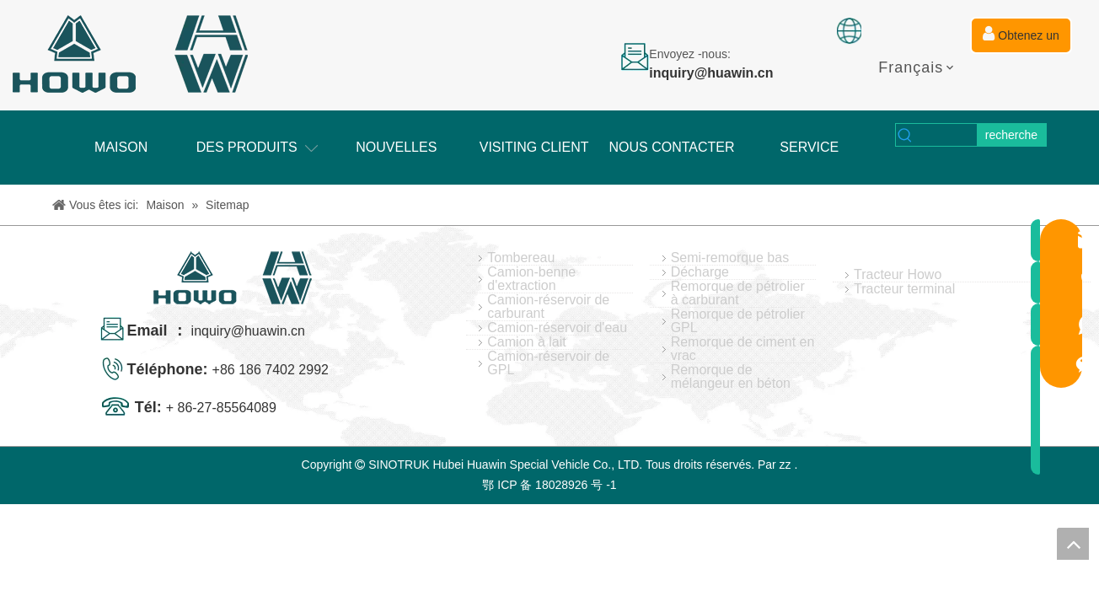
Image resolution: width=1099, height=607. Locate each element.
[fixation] (849, 31)
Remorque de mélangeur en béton (731, 376)
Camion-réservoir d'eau (557, 328)
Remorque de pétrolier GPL (738, 321)
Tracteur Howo (897, 275)
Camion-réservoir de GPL (548, 363)
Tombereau (521, 258)
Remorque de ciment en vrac (743, 349)
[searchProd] (946, 135)
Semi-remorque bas (730, 258)
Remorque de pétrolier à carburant (738, 293)
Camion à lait (526, 342)
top (1073, 544)
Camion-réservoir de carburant (548, 306)
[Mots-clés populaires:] (1011, 135)
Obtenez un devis (1021, 39)
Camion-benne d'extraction (531, 279)
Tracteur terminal (904, 289)
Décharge (700, 272)
